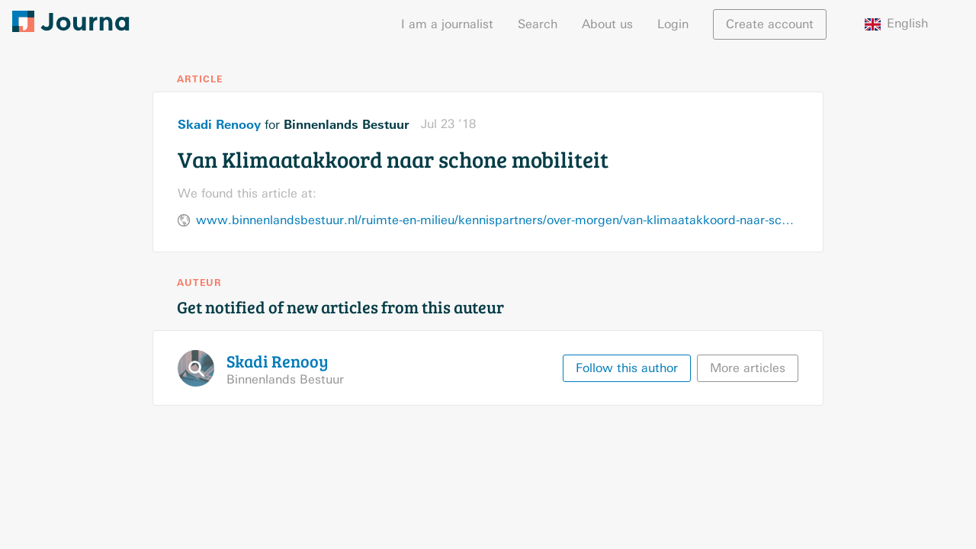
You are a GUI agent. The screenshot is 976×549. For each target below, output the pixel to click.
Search (537, 24)
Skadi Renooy (219, 124)
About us (607, 24)
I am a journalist (447, 24)
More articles (747, 368)
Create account (770, 24)
